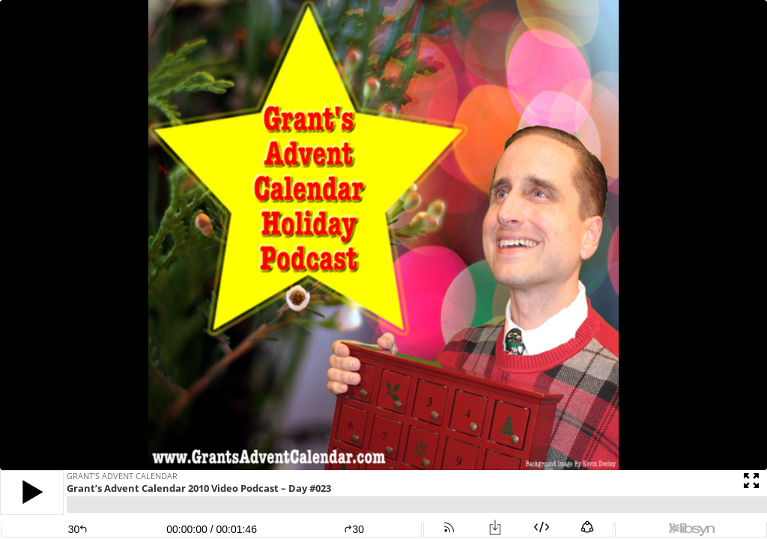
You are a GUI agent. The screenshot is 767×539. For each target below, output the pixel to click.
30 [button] (354, 529)
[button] (32, 492)
